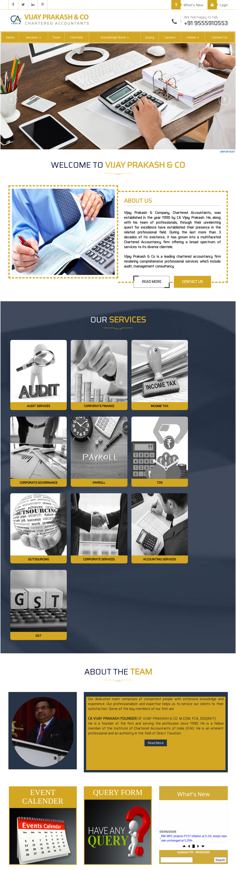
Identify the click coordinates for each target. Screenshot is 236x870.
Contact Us (219, 37)
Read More (151, 282)
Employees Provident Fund (108, 813)
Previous (11, 100)
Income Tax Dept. (101, 780)
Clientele (76, 37)
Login (218, 5)
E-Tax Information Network (108, 796)
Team (56, 37)
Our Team (172, 796)
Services (33, 37)
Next (224, 100)
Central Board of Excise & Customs (113, 788)
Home (10, 37)
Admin (193, 37)
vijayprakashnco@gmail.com (213, 840)
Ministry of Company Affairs (108, 804)
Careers (170, 37)
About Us (171, 788)
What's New (187, 5)
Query (149, 37)
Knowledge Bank (115, 37)
